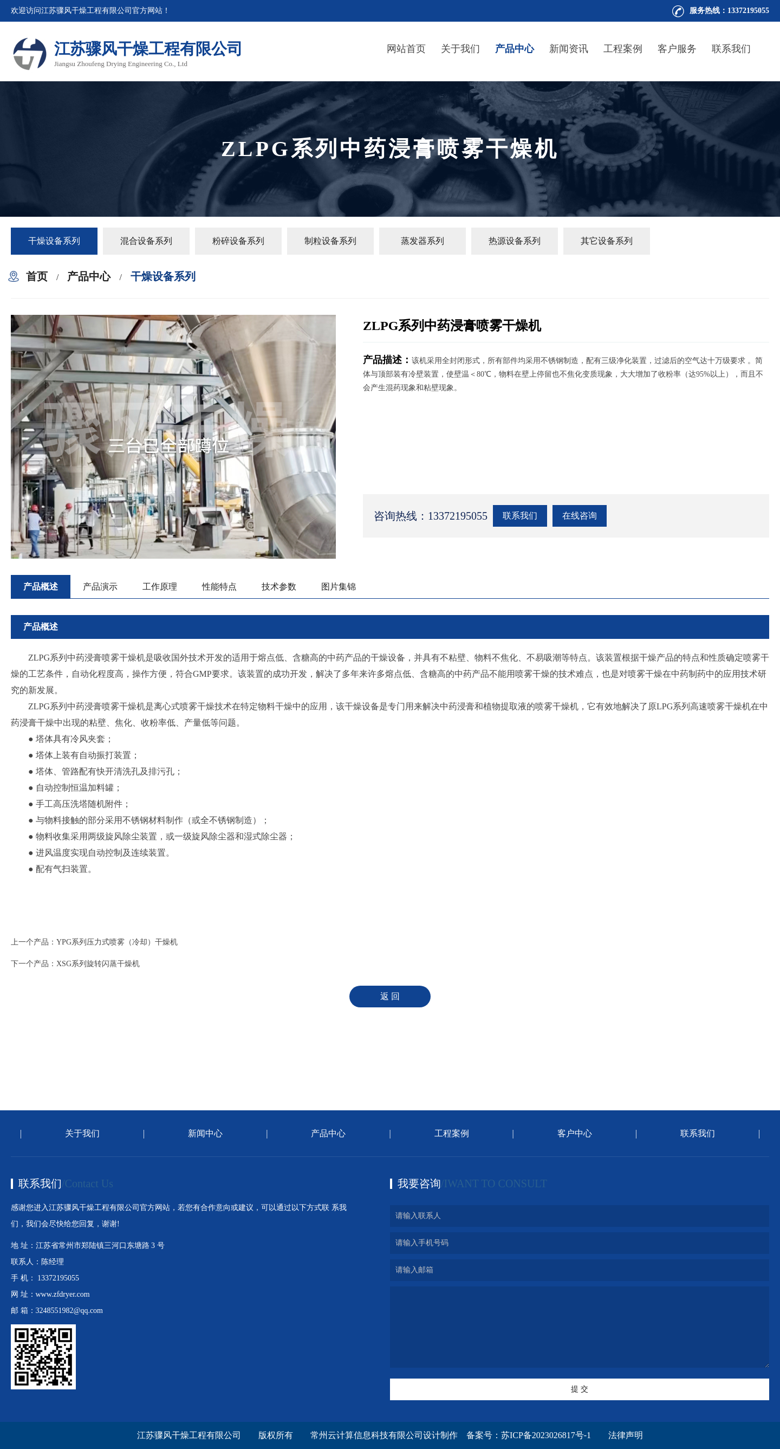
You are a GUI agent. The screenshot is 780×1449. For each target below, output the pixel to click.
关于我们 (460, 48)
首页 (37, 276)
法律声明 (625, 1435)
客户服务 (677, 48)
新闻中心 (205, 1133)
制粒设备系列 (330, 240)
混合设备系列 (146, 240)
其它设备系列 (607, 240)
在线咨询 (579, 515)
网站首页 (406, 48)
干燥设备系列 (54, 240)
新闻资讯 (568, 48)
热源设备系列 (515, 240)
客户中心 (574, 1133)
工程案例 (622, 48)
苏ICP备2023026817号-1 (546, 1435)
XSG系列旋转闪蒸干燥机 (98, 964)
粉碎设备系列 (238, 240)
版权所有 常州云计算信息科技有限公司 (340, 1435)
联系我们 (731, 48)
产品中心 (514, 48)
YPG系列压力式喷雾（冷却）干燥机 (117, 942)
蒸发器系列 (422, 240)
